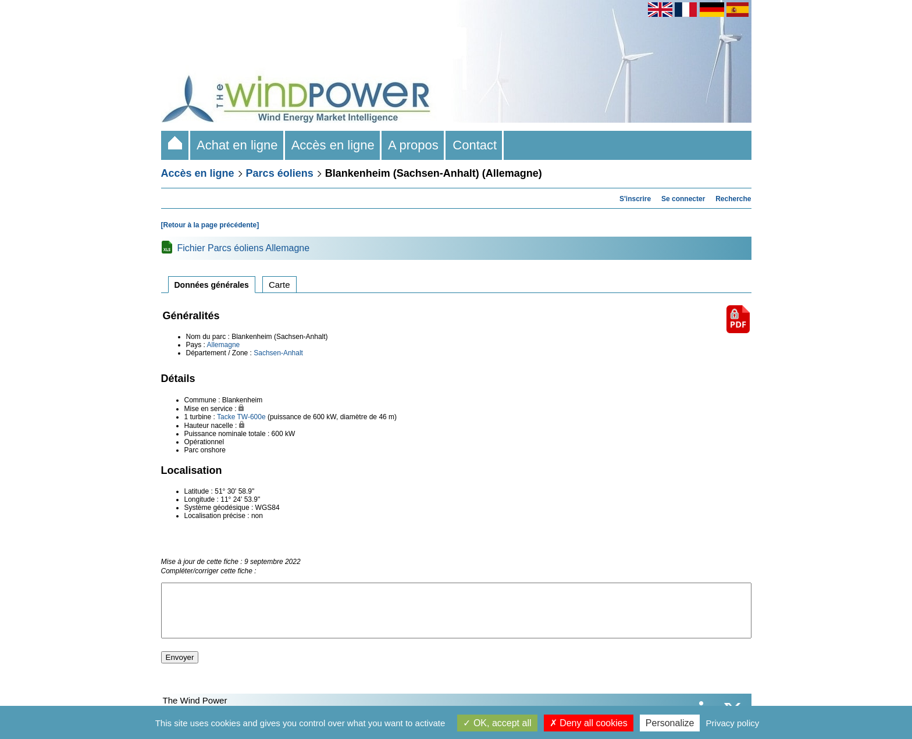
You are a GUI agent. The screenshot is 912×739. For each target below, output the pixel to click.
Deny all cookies (589, 723)
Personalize (670, 723)
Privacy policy (733, 723)
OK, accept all (497, 723)
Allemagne (223, 345)
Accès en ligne (333, 145)
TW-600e (251, 417)
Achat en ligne (237, 145)
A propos (414, 145)
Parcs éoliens (280, 173)
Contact (475, 145)
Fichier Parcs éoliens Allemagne (243, 248)
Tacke (226, 417)
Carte (279, 285)
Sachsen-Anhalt (278, 353)
